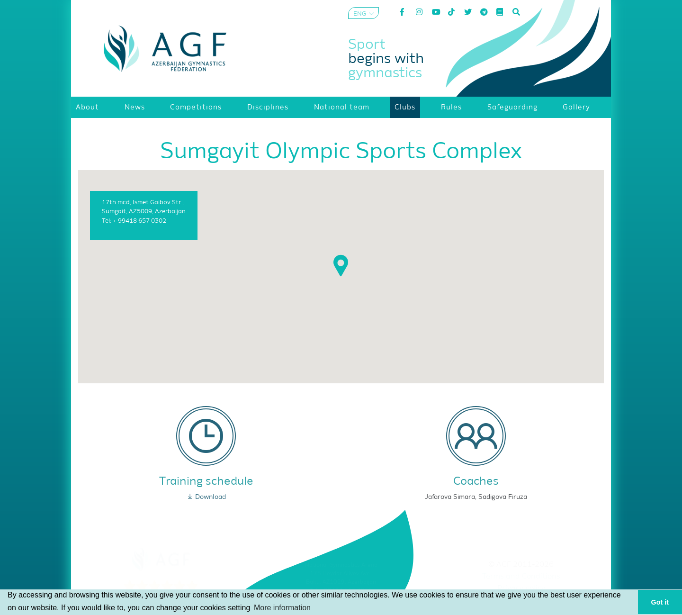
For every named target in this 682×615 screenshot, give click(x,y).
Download (206, 497)
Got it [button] (660, 602)
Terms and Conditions (521, 576)
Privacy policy (521, 588)
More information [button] (282, 608)
